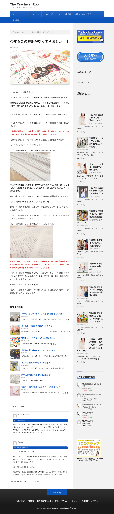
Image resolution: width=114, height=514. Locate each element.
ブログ (24, 47)
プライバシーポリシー (70, 501)
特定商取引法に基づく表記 (47, 501)
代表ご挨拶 (20, 501)
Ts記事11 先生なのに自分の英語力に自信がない (96, 190)
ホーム (26, 14)
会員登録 (68, 14)
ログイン (36, 14)
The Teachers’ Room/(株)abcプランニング (63, 508)
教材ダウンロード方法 (83, 14)
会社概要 (85, 501)
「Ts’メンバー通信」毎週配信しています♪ (96, 167)
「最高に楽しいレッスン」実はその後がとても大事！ (42, 314)
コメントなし (81, 132)
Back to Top (57, 493)
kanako (85, 390)
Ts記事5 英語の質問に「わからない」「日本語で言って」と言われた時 (90, 345)
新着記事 (16, 20)
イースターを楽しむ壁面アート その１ (36, 326)
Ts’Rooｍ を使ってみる (52, 14)
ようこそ (16, 14)
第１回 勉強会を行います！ (91, 404)
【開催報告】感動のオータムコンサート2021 (39, 350)
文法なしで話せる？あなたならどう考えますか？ (41, 387)
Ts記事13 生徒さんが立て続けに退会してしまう (96, 117)
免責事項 (30, 501)
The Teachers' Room (26, 4)
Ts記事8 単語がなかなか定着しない (96, 266)
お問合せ (94, 501)
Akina (84, 401)
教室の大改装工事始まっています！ (35, 363)
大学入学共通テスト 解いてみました (35, 375)
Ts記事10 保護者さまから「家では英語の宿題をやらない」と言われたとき (90, 217)
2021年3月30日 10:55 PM (21, 448)
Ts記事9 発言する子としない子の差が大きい (96, 243)
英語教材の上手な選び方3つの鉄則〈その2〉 (39, 338)
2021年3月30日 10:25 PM (21, 421)
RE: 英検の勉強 (87, 413)
